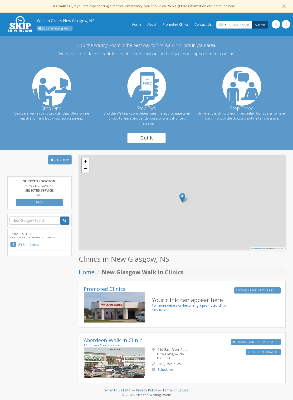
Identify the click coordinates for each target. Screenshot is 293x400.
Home (136, 24)
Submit (260, 25)
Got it (146, 138)
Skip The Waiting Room (54, 28)
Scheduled (165, 369)
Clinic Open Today (263, 352)
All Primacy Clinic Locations (103, 345)
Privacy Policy (146, 390)
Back (39, 202)
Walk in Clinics (28, 244)
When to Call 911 (117, 390)
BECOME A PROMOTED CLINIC (255, 290)
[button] (182, 198)
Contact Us (203, 24)
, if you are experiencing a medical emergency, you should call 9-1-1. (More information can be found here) (144, 6)
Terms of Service (175, 390)
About (151, 24)
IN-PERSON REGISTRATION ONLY (253, 341)
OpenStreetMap (259, 248)
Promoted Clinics (175, 24)
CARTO (281, 248)
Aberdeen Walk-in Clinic (113, 340)
